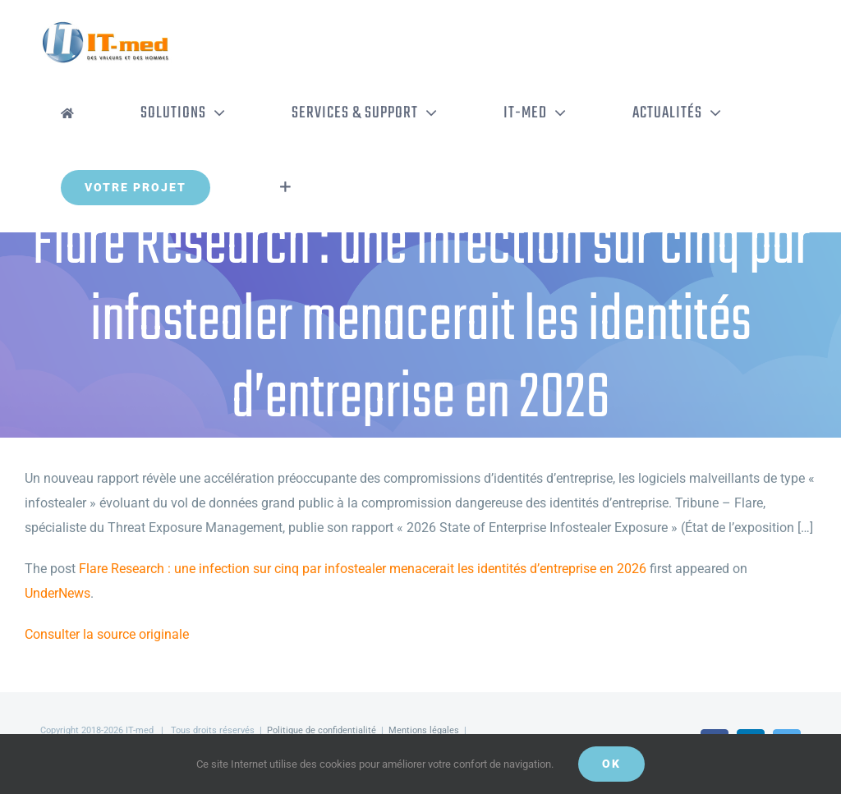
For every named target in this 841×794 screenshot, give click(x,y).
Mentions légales (423, 730)
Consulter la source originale (107, 634)
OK (611, 763)
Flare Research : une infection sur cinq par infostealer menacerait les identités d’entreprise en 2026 (362, 568)
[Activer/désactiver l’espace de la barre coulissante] (285, 187)
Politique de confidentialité (321, 730)
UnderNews (57, 593)
